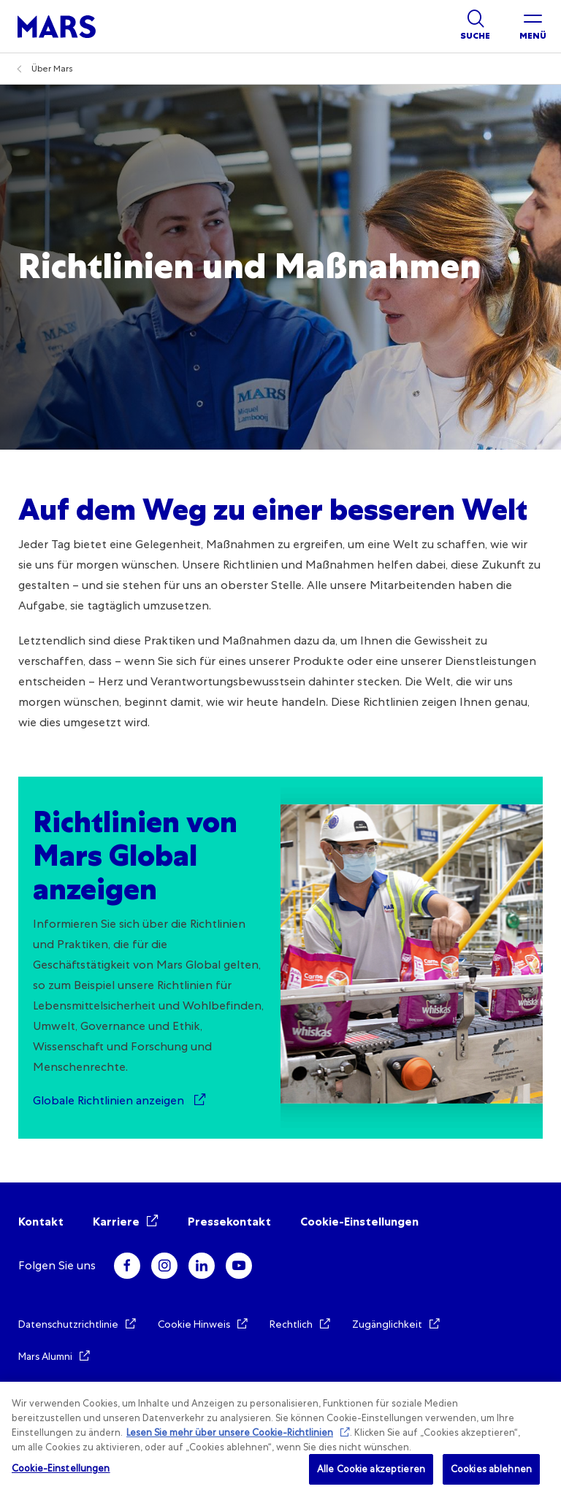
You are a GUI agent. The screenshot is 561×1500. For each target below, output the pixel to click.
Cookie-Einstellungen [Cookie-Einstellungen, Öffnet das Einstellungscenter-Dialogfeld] (61, 1468)
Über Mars (52, 69)
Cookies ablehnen (491, 1469)
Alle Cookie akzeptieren (371, 1469)
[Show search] (475, 26)
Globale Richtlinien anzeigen (110, 1100)
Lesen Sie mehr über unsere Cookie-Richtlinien (229, 1432)
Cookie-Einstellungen (359, 1221)
